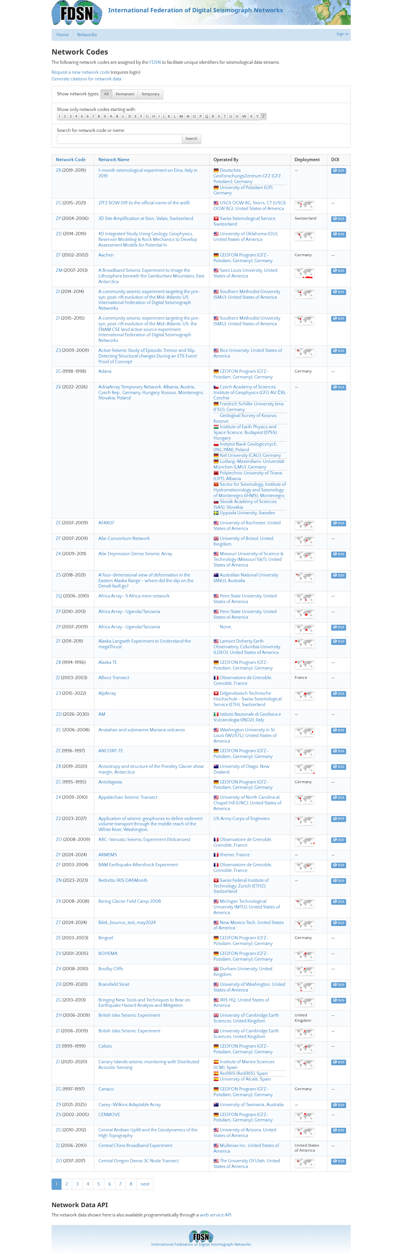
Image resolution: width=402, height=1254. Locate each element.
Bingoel (105, 938)
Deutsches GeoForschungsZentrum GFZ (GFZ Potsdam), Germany (247, 176)
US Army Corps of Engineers (241, 818)
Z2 (58, 818)
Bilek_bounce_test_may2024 (127, 922)
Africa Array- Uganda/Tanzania (129, 611)
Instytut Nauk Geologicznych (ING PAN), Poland (245, 447)
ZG (59, 203)
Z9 (58, 1104)
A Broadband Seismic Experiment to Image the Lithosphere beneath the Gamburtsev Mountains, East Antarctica (151, 276)
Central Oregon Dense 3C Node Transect (138, 1161)
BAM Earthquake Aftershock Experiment (138, 865)
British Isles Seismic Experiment (129, 1015)
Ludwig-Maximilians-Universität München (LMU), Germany (248, 464)
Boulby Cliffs (110, 969)
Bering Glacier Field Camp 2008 (129, 901)
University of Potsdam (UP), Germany (243, 190)
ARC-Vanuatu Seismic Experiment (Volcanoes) (144, 839)
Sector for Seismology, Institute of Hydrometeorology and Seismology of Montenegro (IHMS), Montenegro (249, 490)
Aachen (106, 255)
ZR (58, 170)
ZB (58, 662)
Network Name (113, 159)
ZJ (58, 677)
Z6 (58, 387)
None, (222, 627)
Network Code (70, 159)
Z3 (58, 350)
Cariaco (106, 1089)
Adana (104, 371)
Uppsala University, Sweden (244, 513)
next (145, 1184)
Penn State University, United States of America (245, 598)
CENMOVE (109, 1114)
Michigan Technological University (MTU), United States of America (246, 907)
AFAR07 (106, 523)
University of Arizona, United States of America (244, 1132)
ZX (59, 969)
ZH (59, 1015)
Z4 (58, 797)
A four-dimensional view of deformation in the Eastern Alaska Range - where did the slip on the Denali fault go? (146, 581)
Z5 (58, 575)
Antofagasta (110, 782)
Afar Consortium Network (124, 538)
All (106, 94)
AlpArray (107, 693)
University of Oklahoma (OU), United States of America (245, 236)
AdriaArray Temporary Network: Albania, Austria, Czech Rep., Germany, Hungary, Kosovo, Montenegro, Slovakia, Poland (151, 392)
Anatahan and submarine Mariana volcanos (141, 730)
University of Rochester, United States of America (247, 525)
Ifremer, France (231, 855)
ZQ (59, 596)
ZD (59, 234)
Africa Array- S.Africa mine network (134, 596)
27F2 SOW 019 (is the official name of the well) (144, 203)
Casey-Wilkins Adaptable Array (129, 1104)
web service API (215, 1215)
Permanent (125, 94)
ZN (59, 880)
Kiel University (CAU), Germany (247, 455)
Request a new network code (81, 72)
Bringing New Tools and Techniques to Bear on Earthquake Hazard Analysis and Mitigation (144, 1002)
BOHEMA (107, 953)
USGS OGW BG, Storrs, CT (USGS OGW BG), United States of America (249, 205)
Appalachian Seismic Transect (127, 797)
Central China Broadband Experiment (135, 1145)
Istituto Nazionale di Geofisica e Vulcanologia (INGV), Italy (247, 717)
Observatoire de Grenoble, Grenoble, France (242, 680)
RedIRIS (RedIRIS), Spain (240, 1073)
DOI (338, 171)
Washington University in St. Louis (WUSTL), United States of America (245, 735)
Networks (87, 35)
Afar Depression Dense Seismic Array (135, 554)
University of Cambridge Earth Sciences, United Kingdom (246, 1018)
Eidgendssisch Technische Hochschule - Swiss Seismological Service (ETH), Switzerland (247, 699)
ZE (58, 523)
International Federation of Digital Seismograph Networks (201, 1244)
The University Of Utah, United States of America (246, 1163)
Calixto (105, 1046)
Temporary (150, 94)
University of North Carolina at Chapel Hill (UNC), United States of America (247, 803)
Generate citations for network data (86, 79)
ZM (59, 270)
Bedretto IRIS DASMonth (123, 880)
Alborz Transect (113, 677)
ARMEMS (107, 855)
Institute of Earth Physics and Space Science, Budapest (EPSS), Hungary (245, 432)
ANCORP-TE (110, 751)
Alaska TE (107, 662)
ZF (58, 255)
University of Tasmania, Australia (248, 1104)
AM (101, 714)
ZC (59, 730)
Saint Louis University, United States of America (245, 273)
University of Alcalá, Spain (242, 1079)
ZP (58, 218)
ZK (58, 554)
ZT (58, 922)
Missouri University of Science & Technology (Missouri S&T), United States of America (248, 559)
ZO (59, 839)
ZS (58, 1114)
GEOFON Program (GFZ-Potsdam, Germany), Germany (243, 258)
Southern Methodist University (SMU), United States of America (246, 294)
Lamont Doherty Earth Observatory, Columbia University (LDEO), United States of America (246, 647)
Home (63, 35)
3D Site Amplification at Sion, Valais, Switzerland (145, 218)
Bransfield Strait (113, 984)
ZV (59, 953)
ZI (58, 291)
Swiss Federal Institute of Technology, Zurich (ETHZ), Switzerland (241, 886)
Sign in (342, 34)
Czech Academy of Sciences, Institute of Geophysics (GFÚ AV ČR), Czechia (249, 392)
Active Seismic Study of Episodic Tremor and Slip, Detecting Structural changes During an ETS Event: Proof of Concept (148, 356)
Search (192, 139)
